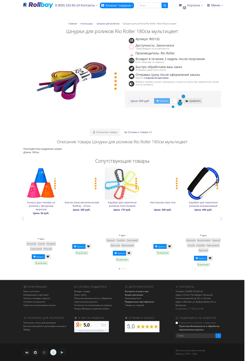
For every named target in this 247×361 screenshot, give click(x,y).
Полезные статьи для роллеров (39, 322)
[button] (191, 5)
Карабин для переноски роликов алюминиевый (203, 204)
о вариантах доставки (156, 77)
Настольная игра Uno (163, 202)
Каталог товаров (117, 5)
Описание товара (104, 132)
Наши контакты (31, 291)
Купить (38, 256)
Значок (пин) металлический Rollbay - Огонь (81, 204)
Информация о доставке (36, 294)
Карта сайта (80, 294)
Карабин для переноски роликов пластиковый (122, 204)
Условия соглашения (34, 301)
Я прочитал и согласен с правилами (197, 326)
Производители (133, 298)
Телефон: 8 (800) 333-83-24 (189, 291)
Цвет (42, 238)
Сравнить (193, 100)
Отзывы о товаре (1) (138, 132)
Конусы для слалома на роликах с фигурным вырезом (41, 206)
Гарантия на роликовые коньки (39, 305)
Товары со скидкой (134, 305)
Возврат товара (82, 291)
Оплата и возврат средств (36, 298)
